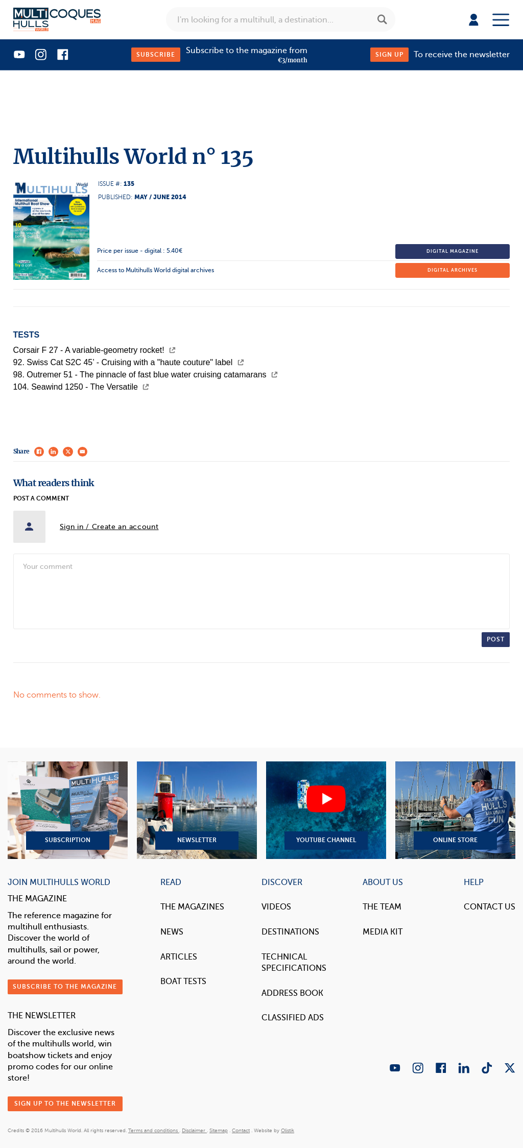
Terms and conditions (153, 1130)
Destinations (290, 932)
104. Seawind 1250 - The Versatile (81, 386)
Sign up (389, 54)
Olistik (287, 1130)
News (171, 932)
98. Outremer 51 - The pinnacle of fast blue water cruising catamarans (145, 374)
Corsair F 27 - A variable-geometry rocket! (94, 350)
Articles (178, 957)
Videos (276, 907)
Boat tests (183, 981)
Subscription (68, 810)
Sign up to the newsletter (65, 1103)
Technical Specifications (294, 962)
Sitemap (218, 1130)
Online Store (455, 810)
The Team (382, 907)
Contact (241, 1130)
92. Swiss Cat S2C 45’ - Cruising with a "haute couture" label (128, 362)
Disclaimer (194, 1130)
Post (496, 639)
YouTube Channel (326, 810)
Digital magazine (452, 251)
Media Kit (382, 932)
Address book (292, 993)
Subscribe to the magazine (65, 986)
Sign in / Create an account (109, 527)
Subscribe (155, 54)
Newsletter (197, 810)
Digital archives (452, 270)
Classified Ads (293, 1017)
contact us (489, 907)
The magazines (192, 907)
